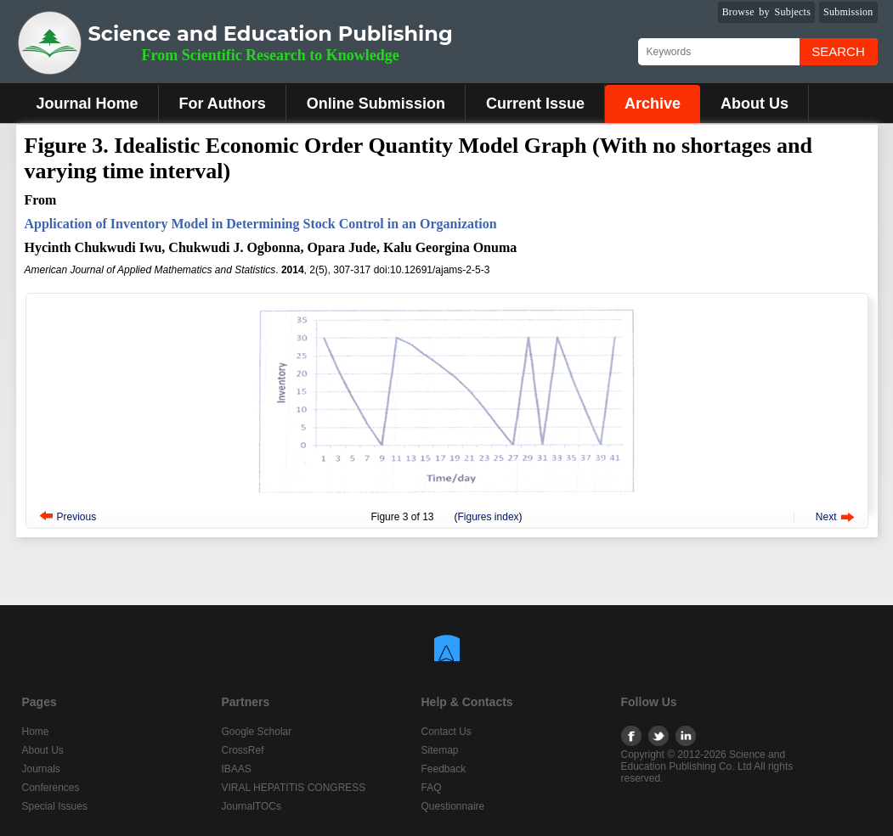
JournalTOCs (251, 806)
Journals (41, 769)
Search (838, 51)
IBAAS (237, 769)
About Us (754, 103)
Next (826, 517)
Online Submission (376, 103)
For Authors (222, 103)
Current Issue (535, 103)
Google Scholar (257, 732)
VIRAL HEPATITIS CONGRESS (294, 788)
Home (35, 732)
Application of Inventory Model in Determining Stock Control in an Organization (261, 223)
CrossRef (243, 750)
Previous (77, 517)
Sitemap (440, 750)
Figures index (488, 517)
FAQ (431, 788)
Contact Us (446, 732)
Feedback (443, 769)
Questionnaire (453, 806)
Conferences (51, 788)
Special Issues (55, 806)
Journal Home (87, 103)
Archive (653, 103)
